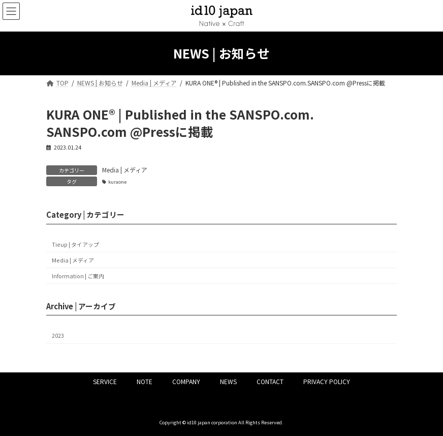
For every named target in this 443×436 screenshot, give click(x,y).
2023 (58, 336)
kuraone (117, 181)
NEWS (228, 381)
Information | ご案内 (78, 276)
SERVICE (105, 381)
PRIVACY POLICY (326, 381)
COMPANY (186, 381)
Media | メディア (124, 169)
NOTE (144, 381)
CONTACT (270, 381)
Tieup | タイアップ (75, 244)
